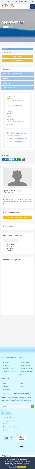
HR (9, 2)
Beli (21, 383)
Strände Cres (7, 362)
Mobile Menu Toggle (32, 6)
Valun (22, 386)
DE (26, 2)
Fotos (6, 49)
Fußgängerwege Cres (9, 371)
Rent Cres (6, 365)
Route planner (17, 56)
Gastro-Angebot (25, 365)
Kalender (6, 83)
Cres (4, 383)
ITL (32, 2)
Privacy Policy (13, 467)
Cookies (5, 424)
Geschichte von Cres (26, 368)
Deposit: (10, 111)
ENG (21, 2)
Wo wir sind (8, 52)
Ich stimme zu (21, 467)
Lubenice (5, 386)
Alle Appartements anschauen (17, 217)
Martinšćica (6, 389)
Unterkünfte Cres (8, 368)
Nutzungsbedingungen (10, 421)
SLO (15, 2)
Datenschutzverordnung (10, 427)
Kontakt (5, 430)
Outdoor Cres (24, 362)
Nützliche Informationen (10, 418)
